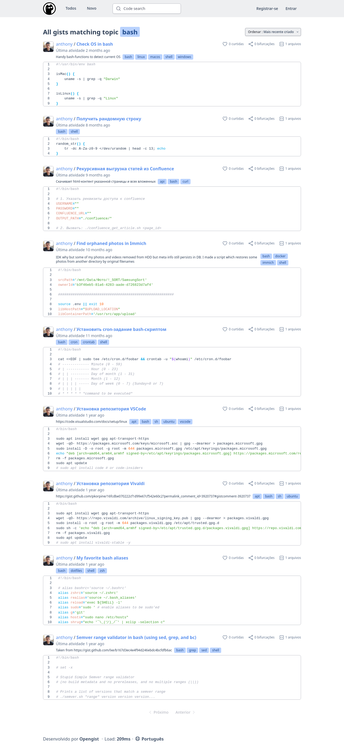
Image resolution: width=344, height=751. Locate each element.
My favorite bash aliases (102, 558)
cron (74, 342)
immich (268, 262)
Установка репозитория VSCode (111, 409)
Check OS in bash (95, 44)
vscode (185, 421)
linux (141, 57)
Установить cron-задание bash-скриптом (122, 329)
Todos (71, 8)
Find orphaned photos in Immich (111, 243)
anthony (64, 44)
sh (156, 421)
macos (155, 57)
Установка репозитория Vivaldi (111, 483)
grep (192, 650)
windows (184, 57)
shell (169, 57)
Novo (91, 8)
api (162, 181)
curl (185, 181)
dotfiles (76, 570)
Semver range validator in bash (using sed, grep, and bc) (136, 637)
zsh (102, 570)
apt (133, 421)
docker (280, 256)
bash (128, 57)
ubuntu (168, 421)
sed (204, 650)
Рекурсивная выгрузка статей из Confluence (125, 169)
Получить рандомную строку (109, 119)
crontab (89, 342)
